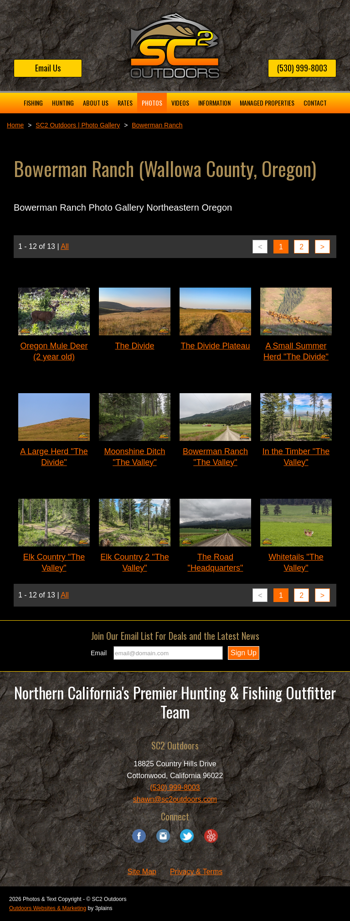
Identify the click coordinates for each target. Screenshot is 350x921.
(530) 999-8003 (302, 68)
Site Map (142, 871)
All (65, 246)
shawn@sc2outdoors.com (175, 799)
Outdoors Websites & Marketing (47, 908)
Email (99, 653)
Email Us (48, 68)
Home (15, 125)
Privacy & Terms (196, 871)
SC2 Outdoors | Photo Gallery (78, 125)
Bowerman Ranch (157, 125)
